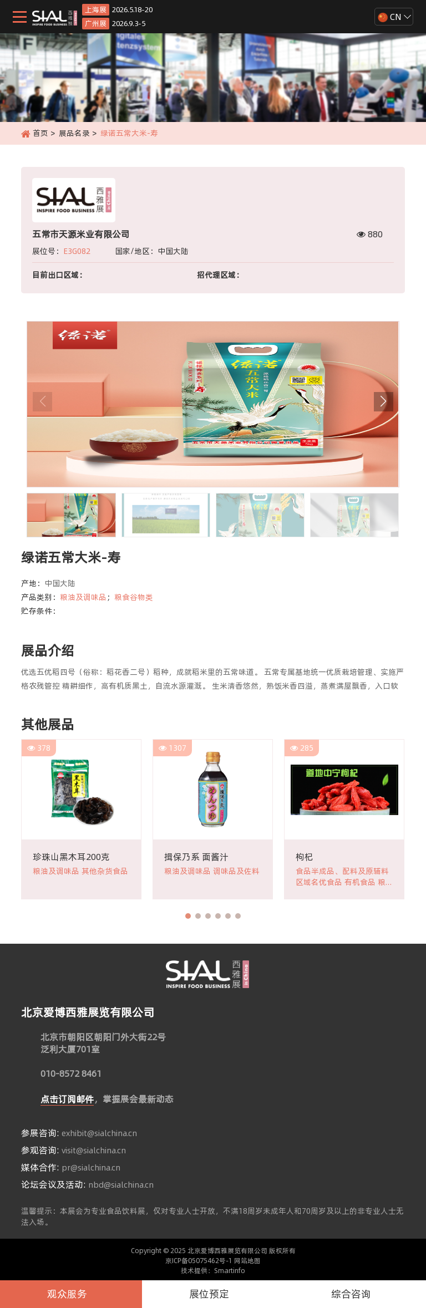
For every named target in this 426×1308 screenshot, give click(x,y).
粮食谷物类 (133, 597)
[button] (383, 401)
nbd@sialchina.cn (121, 1184)
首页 (40, 133)
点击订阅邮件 (67, 1099)
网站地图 (247, 1260)
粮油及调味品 (83, 597)
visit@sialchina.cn (94, 1150)
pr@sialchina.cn (91, 1167)
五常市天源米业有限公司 (81, 234)
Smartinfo (229, 1270)
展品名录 (74, 133)
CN (390, 17)
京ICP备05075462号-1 (198, 1260)
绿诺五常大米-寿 (130, 133)
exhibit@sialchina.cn (99, 1133)
